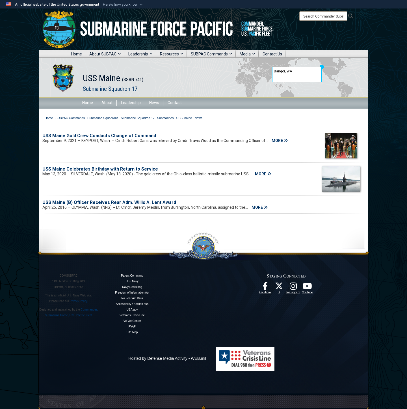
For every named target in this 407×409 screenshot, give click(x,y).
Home (76, 54)
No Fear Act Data (132, 298)
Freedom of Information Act (132, 292)
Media (247, 54)
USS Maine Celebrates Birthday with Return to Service (100, 169)
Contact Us (272, 54)
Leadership (140, 54)
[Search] (323, 16)
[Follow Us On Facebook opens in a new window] (265, 287)
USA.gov (132, 309)
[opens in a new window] (293, 287)
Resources (171, 54)
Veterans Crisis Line (132, 315)
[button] (123, 4)
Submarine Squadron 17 (110, 88)
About (106, 102)
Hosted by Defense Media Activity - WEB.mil (167, 358)
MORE (280, 140)
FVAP (132, 326)
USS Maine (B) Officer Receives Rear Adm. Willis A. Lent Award (109, 202)
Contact (175, 102)
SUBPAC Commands (211, 54)
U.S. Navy (132, 281)
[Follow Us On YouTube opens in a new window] (307, 287)
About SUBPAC (105, 54)
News (154, 102)
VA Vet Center (132, 320)
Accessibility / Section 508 (132, 303)
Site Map (132, 332)
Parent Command (132, 275)
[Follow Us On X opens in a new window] (279, 287)
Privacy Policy (78, 301)
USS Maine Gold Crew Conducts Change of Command (99, 135)
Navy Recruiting (132, 287)
